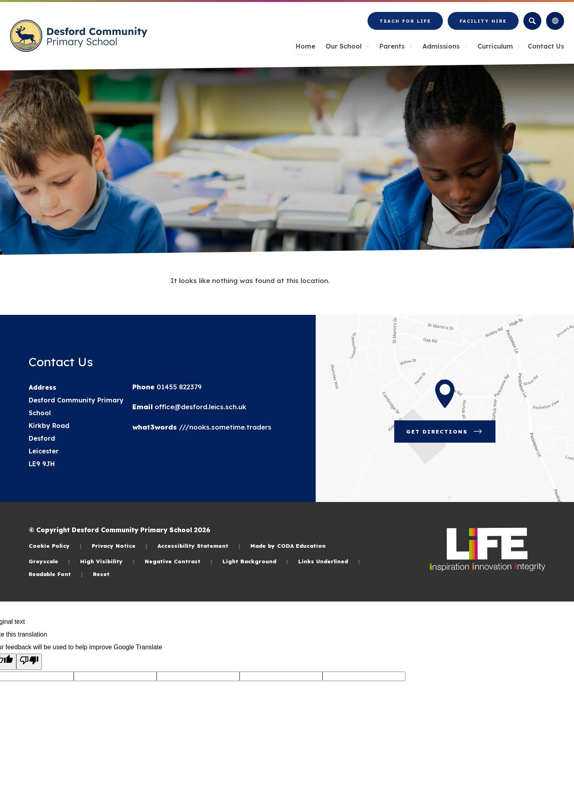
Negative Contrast (178, 561)
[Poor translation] (29, 662)
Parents (395, 46)
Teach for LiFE (405, 24)
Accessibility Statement (198, 545)
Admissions (445, 46)
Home (305, 46)
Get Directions (450, 434)
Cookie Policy (55, 545)
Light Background (255, 561)
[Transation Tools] (555, 21)
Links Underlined (329, 561)
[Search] (532, 21)
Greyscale (49, 561)
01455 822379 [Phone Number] (178, 387)
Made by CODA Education (288, 545)
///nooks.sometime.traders (224, 427)
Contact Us (546, 46)
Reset (101, 573)
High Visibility (107, 561)
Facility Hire (483, 24)
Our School (347, 46)
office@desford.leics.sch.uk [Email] (199, 406)
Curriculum (499, 46)
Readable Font (56, 573)
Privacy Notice (119, 545)
